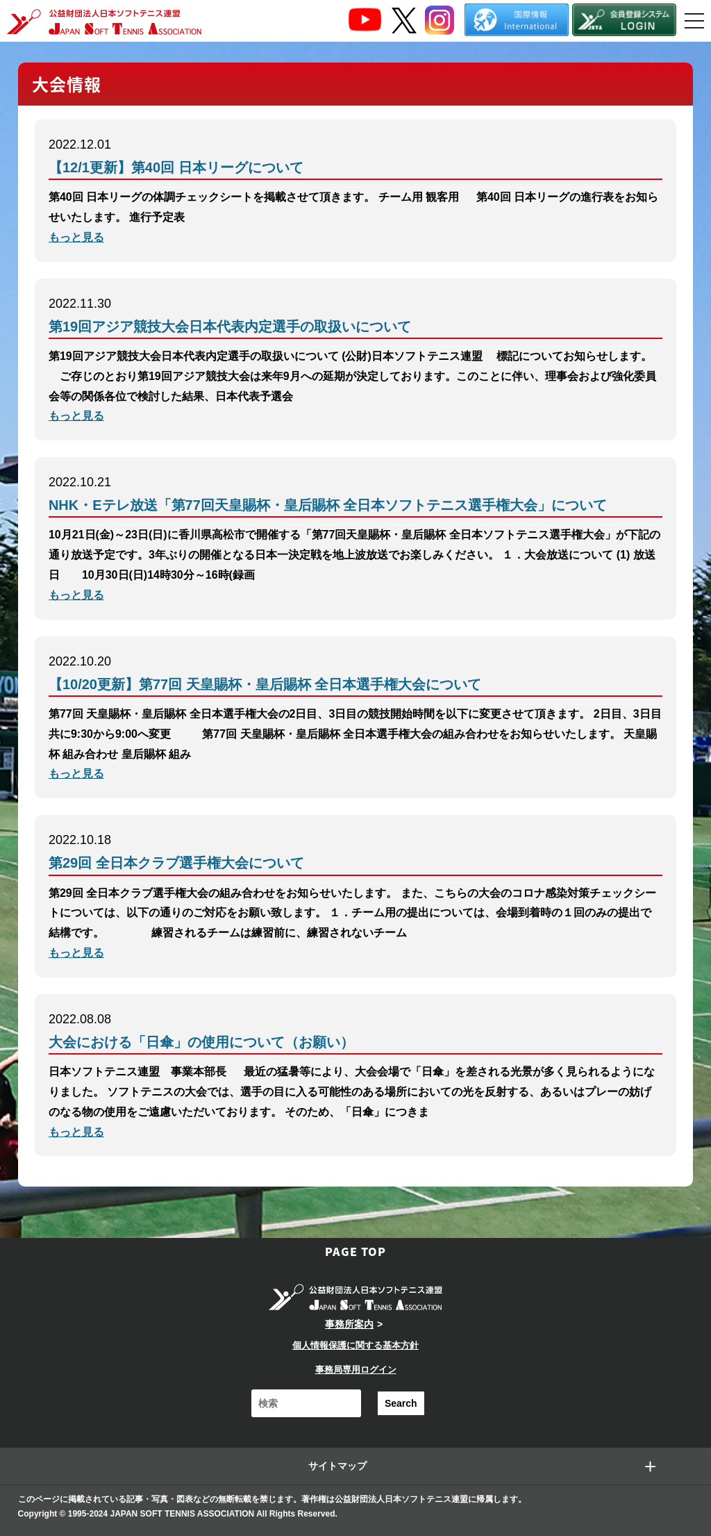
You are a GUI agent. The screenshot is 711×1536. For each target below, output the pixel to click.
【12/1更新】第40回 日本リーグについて (176, 167)
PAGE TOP (355, 1251)
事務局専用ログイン (355, 1369)
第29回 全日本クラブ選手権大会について (176, 862)
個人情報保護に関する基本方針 (355, 1345)
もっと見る (76, 237)
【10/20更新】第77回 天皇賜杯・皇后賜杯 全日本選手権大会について (265, 684)
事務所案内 (349, 1324)
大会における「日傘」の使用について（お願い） (201, 1042)
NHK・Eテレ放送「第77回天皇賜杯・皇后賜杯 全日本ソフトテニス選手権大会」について (328, 505)
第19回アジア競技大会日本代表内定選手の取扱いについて (230, 326)
